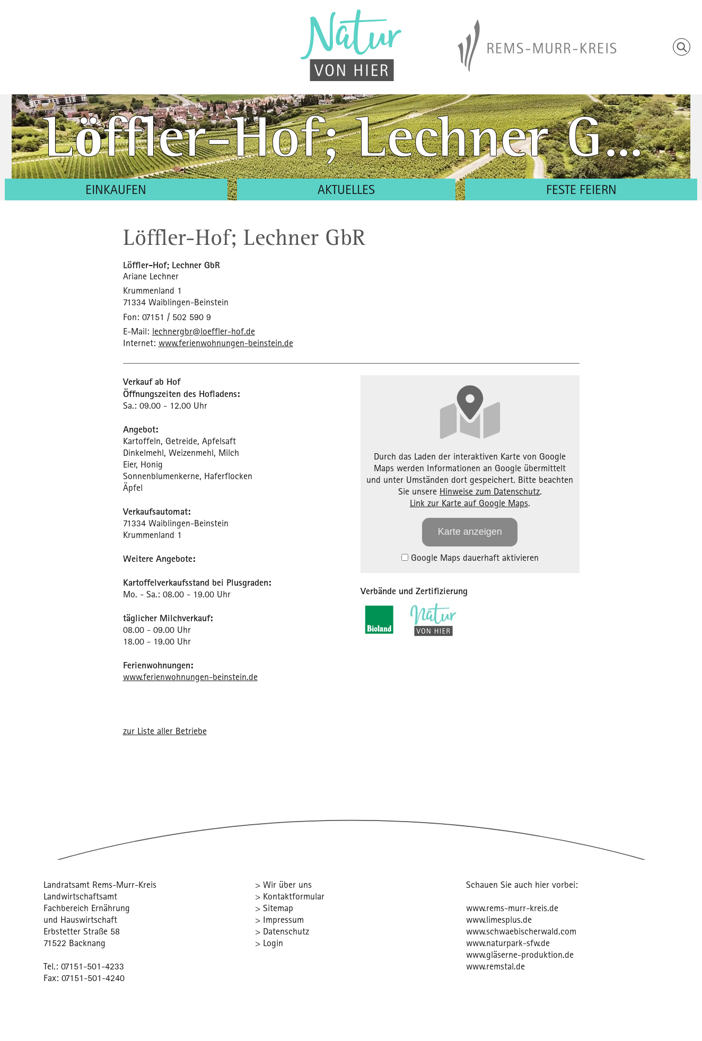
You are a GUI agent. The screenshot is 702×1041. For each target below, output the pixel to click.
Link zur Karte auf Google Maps (469, 502)
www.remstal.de (495, 966)
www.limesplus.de (499, 919)
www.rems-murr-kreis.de (512, 907)
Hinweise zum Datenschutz (490, 491)
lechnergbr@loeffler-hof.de (203, 331)
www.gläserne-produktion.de (520, 954)
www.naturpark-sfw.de (508, 942)
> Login (269, 942)
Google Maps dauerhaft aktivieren (470, 557)
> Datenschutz (282, 931)
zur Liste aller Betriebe (165, 730)
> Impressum (279, 919)
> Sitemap (274, 907)
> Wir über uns (283, 884)
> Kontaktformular (289, 896)
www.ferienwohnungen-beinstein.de (226, 342)
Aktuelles (346, 189)
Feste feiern (581, 189)
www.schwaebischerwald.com (521, 931)
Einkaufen (115, 189)
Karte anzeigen (470, 531)
